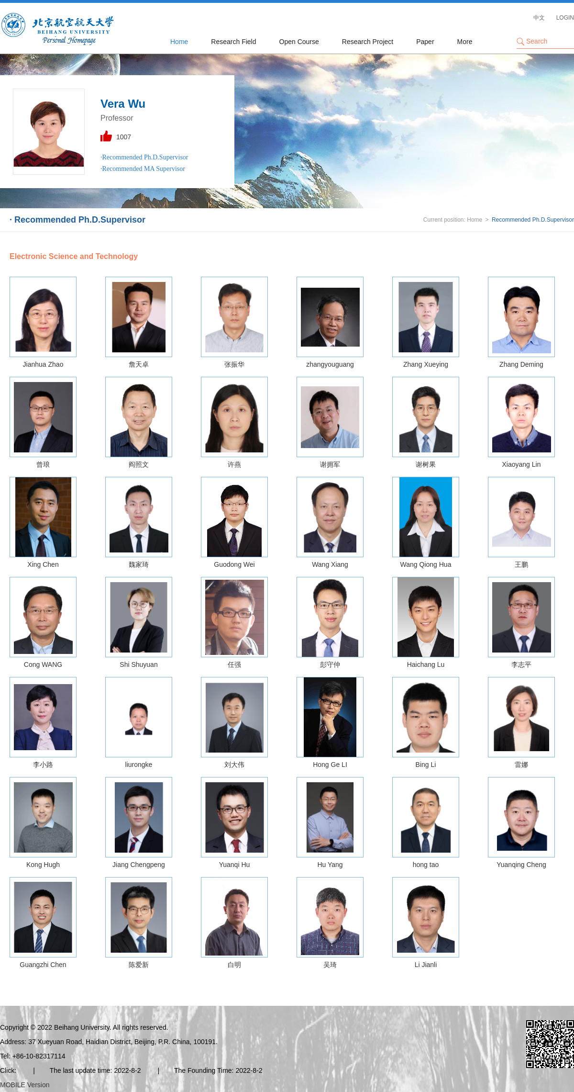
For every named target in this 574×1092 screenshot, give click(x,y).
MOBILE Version (25, 1085)
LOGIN (565, 17)
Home (179, 41)
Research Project (367, 41)
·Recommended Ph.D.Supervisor (144, 157)
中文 (539, 17)
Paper (425, 41)
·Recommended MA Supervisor (142, 168)
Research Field (233, 41)
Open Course (299, 41)
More (465, 41)
